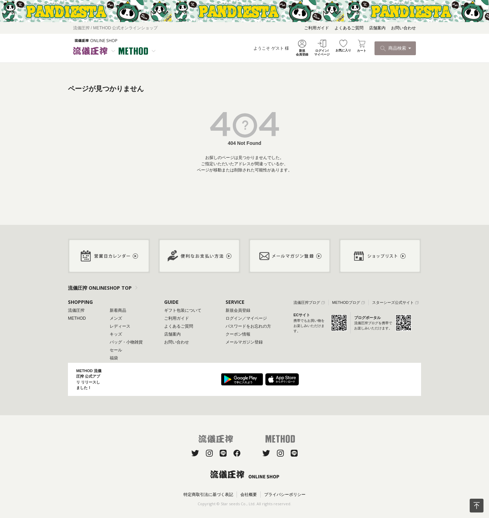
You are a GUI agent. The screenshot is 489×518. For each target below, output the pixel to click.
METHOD (77, 318)
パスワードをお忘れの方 (248, 326)
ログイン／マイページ (246, 318)
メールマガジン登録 (244, 342)
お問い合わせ (403, 28)
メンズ (116, 318)
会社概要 (248, 494)
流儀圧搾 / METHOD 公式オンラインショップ (115, 28)
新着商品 (118, 310)
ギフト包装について (182, 310)
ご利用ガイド (316, 28)
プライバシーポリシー (285, 494)
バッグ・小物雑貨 (126, 342)
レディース (120, 326)
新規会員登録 (238, 310)
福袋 (114, 358)
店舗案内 (377, 28)
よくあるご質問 (349, 28)
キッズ (116, 334)
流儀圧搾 (76, 310)
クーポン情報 (238, 334)
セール (116, 350)
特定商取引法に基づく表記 (208, 494)
